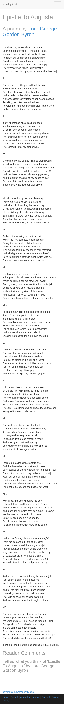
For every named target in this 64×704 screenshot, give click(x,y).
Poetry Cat (10, 4)
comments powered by (19, 692)
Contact (46, 697)
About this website (30, 697)
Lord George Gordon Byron (30, 31)
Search (14, 697)
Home (6, 697)
